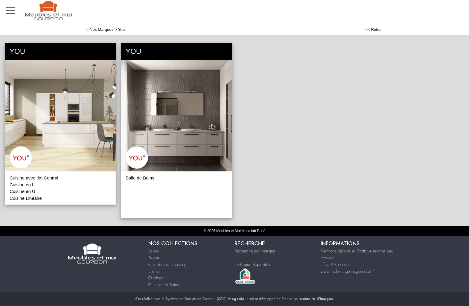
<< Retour (374, 29)
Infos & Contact (335, 264)
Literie (153, 271)
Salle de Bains (140, 177)
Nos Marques (102, 29)
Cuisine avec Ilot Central (34, 177)
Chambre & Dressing (167, 264)
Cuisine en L (22, 184)
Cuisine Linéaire (26, 198)
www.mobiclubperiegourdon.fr (348, 271)
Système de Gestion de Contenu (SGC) (205, 299)
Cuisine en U (22, 191)
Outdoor (155, 278)
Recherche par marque (254, 251)
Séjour (153, 258)
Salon (153, 251)
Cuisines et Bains (163, 284)
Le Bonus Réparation (252, 264)
